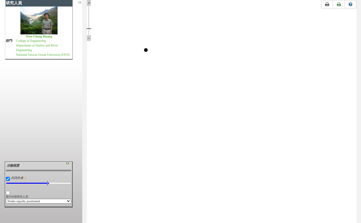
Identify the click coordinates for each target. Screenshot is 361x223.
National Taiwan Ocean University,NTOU (43, 54)
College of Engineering (31, 40)
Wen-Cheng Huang (39, 36)
